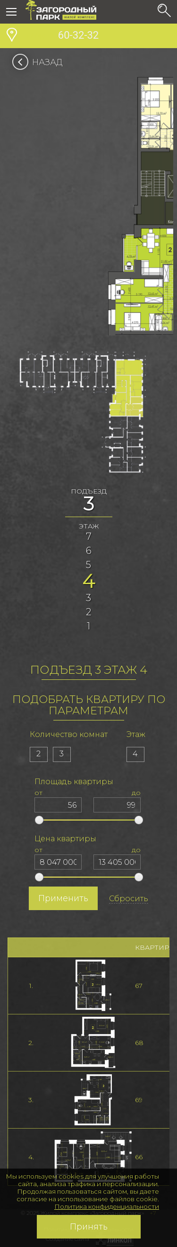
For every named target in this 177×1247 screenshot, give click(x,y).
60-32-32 (62, 36)
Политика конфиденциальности (106, 1206)
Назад (40, 62)
